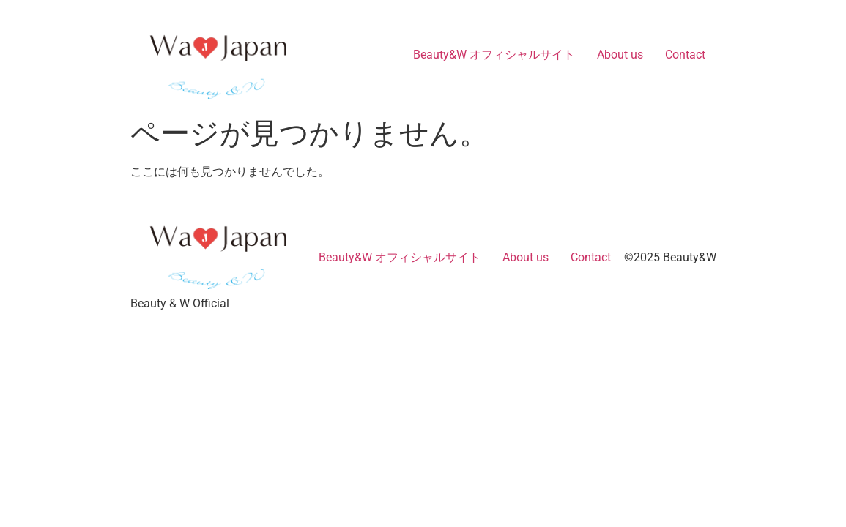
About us (620, 54)
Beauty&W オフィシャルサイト (494, 54)
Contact (685, 54)
